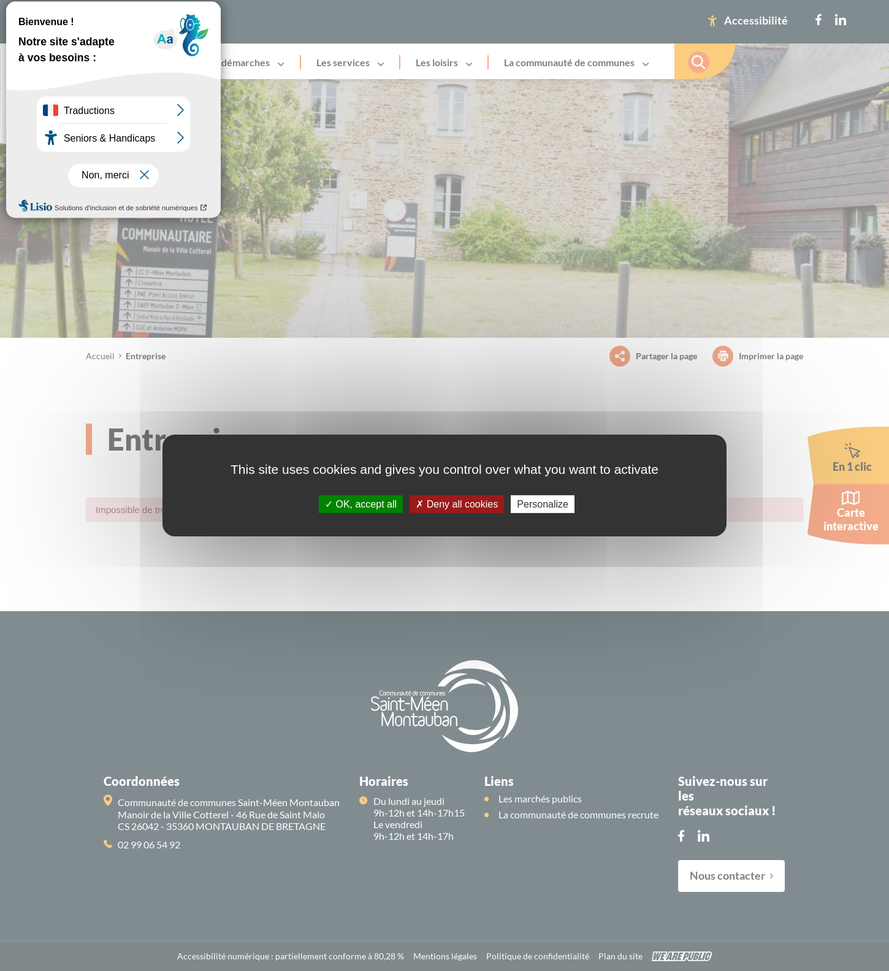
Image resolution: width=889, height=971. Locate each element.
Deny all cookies (457, 504)
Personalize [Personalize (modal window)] (542, 504)
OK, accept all (361, 504)
